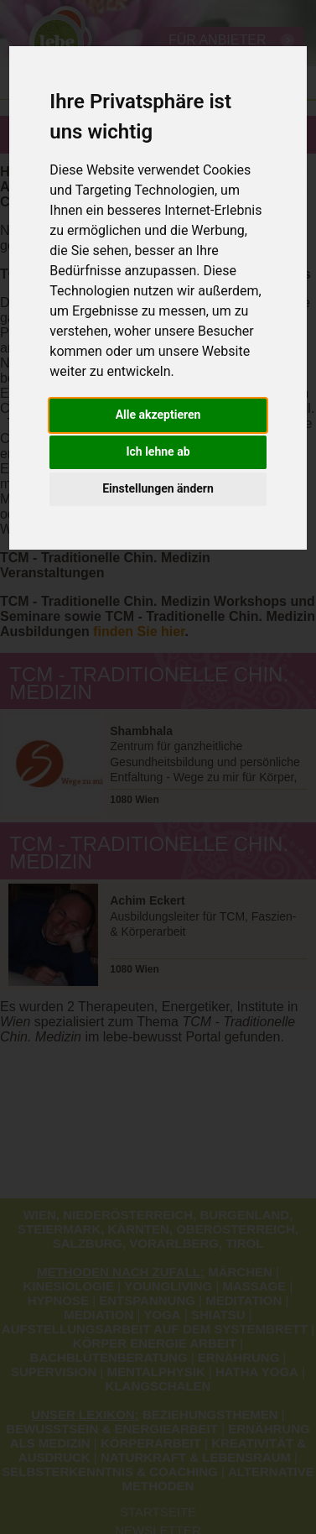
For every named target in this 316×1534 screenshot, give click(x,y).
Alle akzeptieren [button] (158, 414)
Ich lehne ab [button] (157, 451)
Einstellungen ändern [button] (158, 488)
